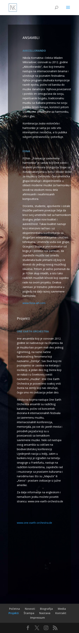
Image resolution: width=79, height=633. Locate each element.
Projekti (14, 613)
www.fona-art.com (34, 303)
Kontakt (60, 613)
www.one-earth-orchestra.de (34, 522)
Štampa (29, 613)
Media (62, 609)
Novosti (30, 609)
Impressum (37, 617)
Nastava (44, 613)
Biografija (46, 609)
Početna (14, 609)
